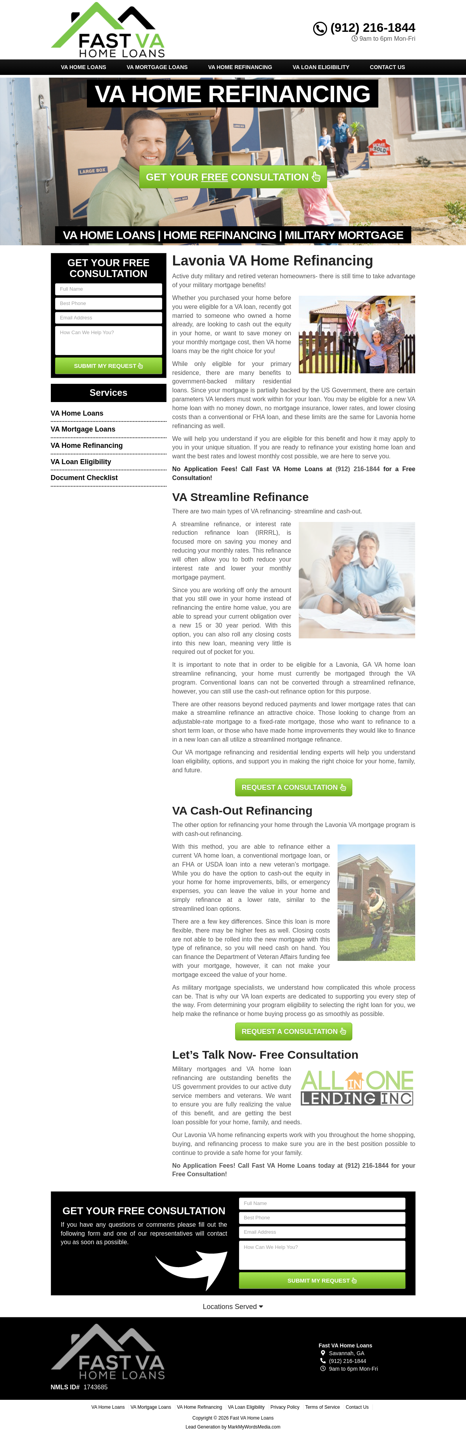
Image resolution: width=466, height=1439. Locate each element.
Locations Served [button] (233, 1307)
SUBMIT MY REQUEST (108, 365)
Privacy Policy (285, 1407)
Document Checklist (84, 478)
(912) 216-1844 (364, 28)
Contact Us (387, 67)
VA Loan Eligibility (321, 67)
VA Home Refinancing (240, 67)
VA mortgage (367, 825)
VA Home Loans (83, 67)
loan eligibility (190, 761)
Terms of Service (322, 1407)
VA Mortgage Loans (156, 67)
